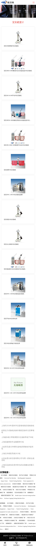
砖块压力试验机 (7, 517)
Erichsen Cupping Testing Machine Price (14, 498)
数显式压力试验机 (6, 486)
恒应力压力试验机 (21, 489)
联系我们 (16, 544)
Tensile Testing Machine (15, 481)
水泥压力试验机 (16, 484)
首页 (5, 544)
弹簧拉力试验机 (7, 506)
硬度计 (7, 529)
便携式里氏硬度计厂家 (7, 495)
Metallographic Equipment (24, 478)
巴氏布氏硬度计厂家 (20, 492)
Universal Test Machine (10, 478)
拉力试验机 (4, 475)
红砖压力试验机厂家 (8, 489)
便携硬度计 (30, 492)
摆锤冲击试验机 (13, 475)
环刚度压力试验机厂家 (11, 520)
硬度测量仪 (10, 492)
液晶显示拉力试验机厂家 (19, 486)
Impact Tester (4, 481)
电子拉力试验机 (23, 475)
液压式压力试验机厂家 (29, 484)
